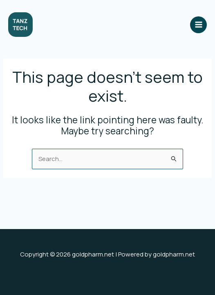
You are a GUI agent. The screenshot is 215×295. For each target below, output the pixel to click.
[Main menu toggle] (198, 24)
